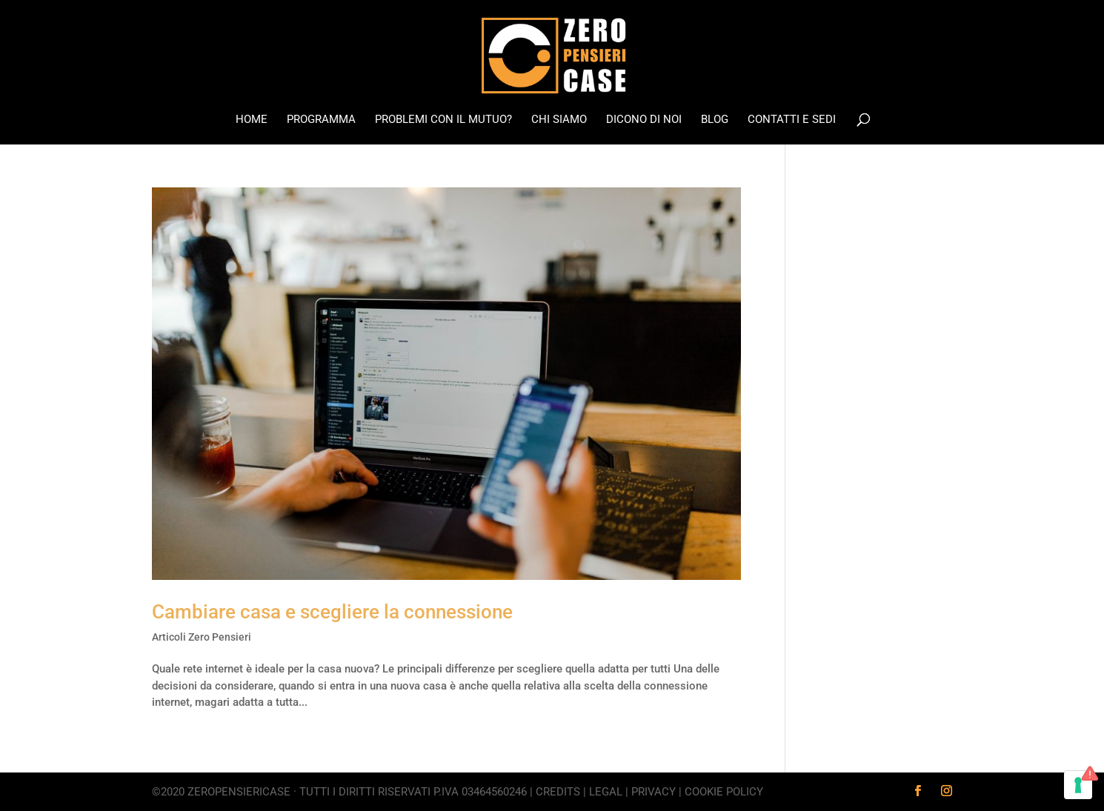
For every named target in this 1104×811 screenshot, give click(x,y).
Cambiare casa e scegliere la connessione (332, 612)
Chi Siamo (559, 120)
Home (251, 120)
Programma (321, 120)
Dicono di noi (644, 120)
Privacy (653, 791)
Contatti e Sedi (792, 120)
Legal (605, 791)
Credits (558, 791)
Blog (714, 120)
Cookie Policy (724, 791)
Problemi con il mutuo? (443, 120)
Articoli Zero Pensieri (201, 637)
